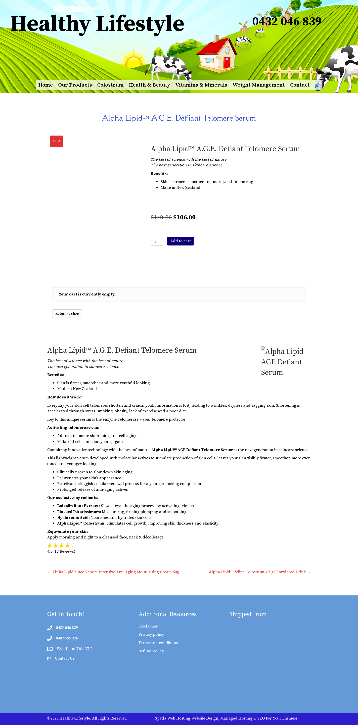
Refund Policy (151, 651)
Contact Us (64, 658)
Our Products (75, 85)
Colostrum (110, 85)
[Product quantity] (157, 241)
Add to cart (180, 241)
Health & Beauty (149, 85)
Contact (300, 85)
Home (45, 85)
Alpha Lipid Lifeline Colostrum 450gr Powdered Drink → (260, 572)
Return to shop (67, 313)
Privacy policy (151, 634)
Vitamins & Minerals (201, 85)
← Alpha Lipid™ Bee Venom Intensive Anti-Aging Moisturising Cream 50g (113, 572)
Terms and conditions (158, 642)
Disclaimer (148, 626)
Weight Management (258, 85)
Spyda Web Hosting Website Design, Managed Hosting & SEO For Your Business (226, 718)
